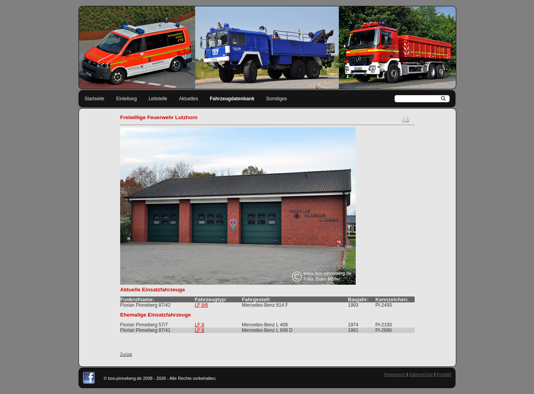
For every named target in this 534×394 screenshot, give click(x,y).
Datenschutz (421, 374)
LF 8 (199, 325)
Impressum (394, 374)
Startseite (94, 98)
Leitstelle (157, 98)
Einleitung (126, 98)
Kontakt (444, 374)
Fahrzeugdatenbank (232, 98)
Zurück (126, 354)
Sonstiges (276, 98)
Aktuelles (188, 98)
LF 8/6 (201, 305)
